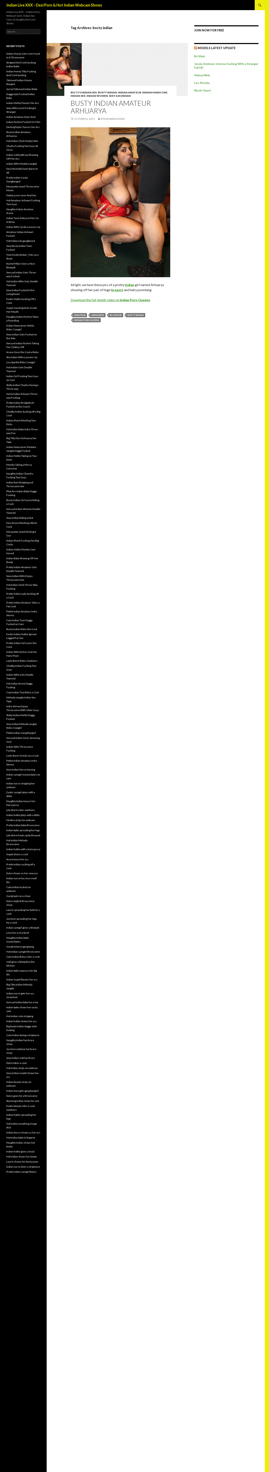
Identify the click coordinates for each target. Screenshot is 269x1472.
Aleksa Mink (202, 75)
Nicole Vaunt (202, 90)
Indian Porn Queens (86, 320)
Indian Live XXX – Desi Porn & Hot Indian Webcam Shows (54, 5)
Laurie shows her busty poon (22, 1161)
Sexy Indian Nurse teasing (20, 769)
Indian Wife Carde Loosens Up (23, 227)
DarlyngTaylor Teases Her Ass (23, 127)
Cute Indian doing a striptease (22, 1035)
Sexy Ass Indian (120, 95)
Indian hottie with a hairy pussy (23, 849)
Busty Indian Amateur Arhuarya (111, 107)
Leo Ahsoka (202, 83)
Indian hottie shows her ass (21, 1021)
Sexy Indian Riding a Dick (19, 517)
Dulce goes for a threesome (21, 1095)
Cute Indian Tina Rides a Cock (22, 692)
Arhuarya (97, 315)
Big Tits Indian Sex (84, 92)
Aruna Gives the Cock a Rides (22, 352)
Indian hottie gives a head (20, 1151)
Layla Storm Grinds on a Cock (22, 755)
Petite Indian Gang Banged (21, 732)
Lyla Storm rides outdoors (20, 810)
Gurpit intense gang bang (20, 946)
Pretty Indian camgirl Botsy (21, 1171)
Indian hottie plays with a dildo (23, 815)
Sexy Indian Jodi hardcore (20, 1057)
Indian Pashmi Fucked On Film (23, 122)
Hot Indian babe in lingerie (20, 1137)
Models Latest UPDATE (217, 48)
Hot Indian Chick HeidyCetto (22, 140)
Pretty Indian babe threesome (23, 825)
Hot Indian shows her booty (21, 1156)
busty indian (136, 315)
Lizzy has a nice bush (17, 932)
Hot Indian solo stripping (19, 1016)
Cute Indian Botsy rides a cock (23, 956)
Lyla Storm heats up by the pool (23, 835)
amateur (80, 315)
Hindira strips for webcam (20, 820)
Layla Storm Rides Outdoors (22, 660)
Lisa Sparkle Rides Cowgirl (20, 362)
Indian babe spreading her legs (23, 830)
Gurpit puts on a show (18, 896)
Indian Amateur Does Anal (21, 116)
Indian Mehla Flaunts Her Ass (22, 103)
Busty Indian (107, 92)
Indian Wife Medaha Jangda (21, 163)
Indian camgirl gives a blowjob (22, 927)
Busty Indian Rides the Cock (21, 629)
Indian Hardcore (154, 92)
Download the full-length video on (110, 300)
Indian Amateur (129, 92)
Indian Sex (78, 95)
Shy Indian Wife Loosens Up (21, 357)
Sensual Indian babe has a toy (22, 1002)
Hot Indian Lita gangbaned (20, 240)
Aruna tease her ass (17, 859)
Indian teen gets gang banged (22, 1090)
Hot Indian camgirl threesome (23, 951)
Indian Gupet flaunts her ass (21, 979)
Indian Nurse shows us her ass (23, 1132)
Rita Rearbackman (113, 118)
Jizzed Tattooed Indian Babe (21, 89)
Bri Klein (199, 56)
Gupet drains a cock (17, 854)
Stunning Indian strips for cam (22, 1100)
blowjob (116, 315)
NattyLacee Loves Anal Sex (21, 195)
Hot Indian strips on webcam (22, 1068)
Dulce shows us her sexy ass (22, 873)
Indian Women (97, 95)
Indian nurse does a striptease (23, 1166)
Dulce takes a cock (16, 1063)
